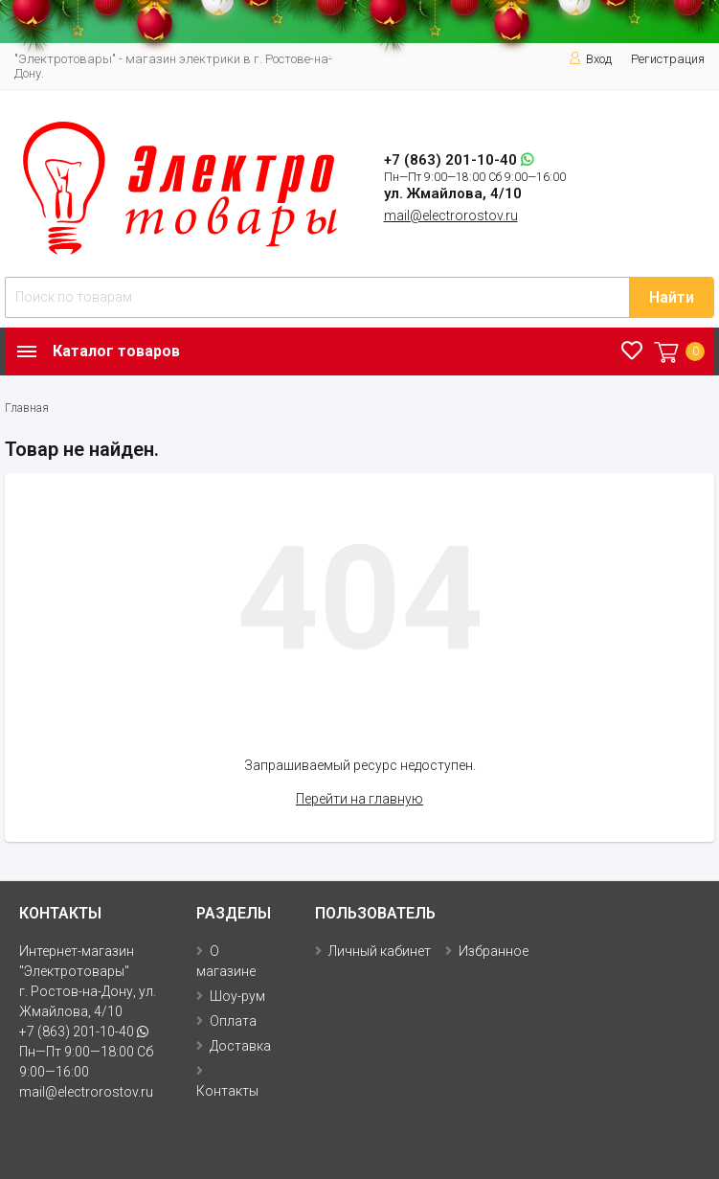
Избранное (493, 951)
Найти (671, 297)
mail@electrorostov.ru (451, 215)
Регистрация (668, 59)
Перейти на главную (359, 798)
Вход (590, 59)
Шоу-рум (237, 996)
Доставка (240, 1046)
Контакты (227, 1091)
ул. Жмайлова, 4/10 (453, 193)
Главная (27, 408)
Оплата (233, 1021)
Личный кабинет (379, 951)
